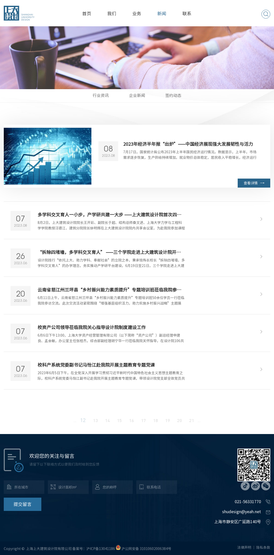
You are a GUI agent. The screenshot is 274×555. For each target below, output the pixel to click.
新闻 (161, 13)
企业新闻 (137, 95)
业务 (136, 13)
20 (179, 423)
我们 (111, 13)
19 (167, 423)
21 (191, 423)
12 (83, 423)
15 (119, 423)
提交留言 (23, 504)
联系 (186, 13)
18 (155, 423)
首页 (86, 13)
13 (95, 423)
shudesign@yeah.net (241, 512)
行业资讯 (101, 95)
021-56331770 (248, 502)
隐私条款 (263, 547)
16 (131, 423)
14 (107, 423)
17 (143, 423)
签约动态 (173, 95)
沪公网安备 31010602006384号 (146, 548)
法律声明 (244, 547)
